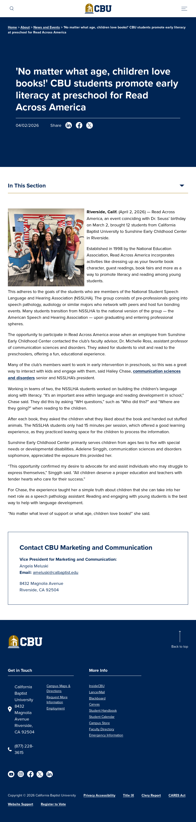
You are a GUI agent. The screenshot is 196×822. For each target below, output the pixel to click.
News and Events (46, 27)
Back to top (179, 646)
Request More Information (57, 700)
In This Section (27, 186)
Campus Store (99, 723)
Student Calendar (102, 716)
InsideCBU (97, 685)
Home (12, 27)
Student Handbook (103, 710)
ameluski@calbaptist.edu (55, 572)
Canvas (94, 704)
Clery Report (151, 795)
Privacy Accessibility (99, 795)
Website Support (20, 804)
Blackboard (97, 698)
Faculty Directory (101, 729)
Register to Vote (53, 804)
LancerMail (97, 692)
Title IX (128, 795)
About (25, 27)
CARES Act (177, 795)
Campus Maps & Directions (58, 688)
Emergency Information (106, 735)
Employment (56, 708)
